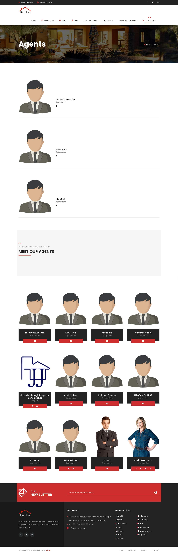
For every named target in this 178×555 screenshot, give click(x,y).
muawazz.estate (65, 99)
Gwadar (119, 538)
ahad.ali (60, 199)
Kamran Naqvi (143, 332)
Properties (132, 551)
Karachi (119, 516)
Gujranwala (120, 523)
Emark (107, 460)
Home (148, 44)
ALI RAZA (35, 460)
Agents (144, 551)
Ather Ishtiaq (70, 460)
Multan (118, 534)
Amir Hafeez (71, 395)
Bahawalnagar (144, 531)
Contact (155, 551)
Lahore (118, 520)
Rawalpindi (142, 520)
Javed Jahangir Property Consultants (34, 396)
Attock (118, 527)
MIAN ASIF (61, 149)
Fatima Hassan (143, 460)
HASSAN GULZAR (143, 395)
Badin (140, 523)
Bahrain (119, 531)
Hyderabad (142, 516)
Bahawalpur (143, 527)
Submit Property (44, 2)
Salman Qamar (107, 395)
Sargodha (142, 534)
